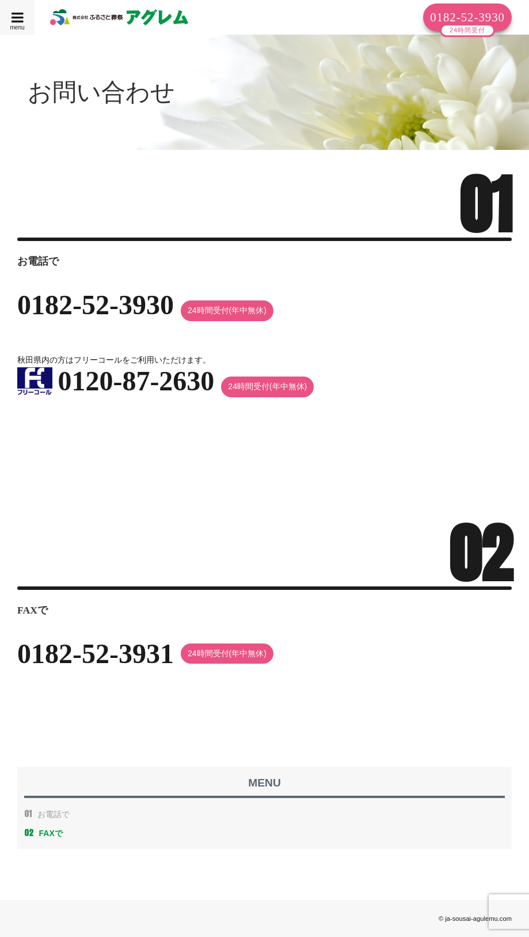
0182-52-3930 (467, 17)
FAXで (43, 833)
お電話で (47, 814)
